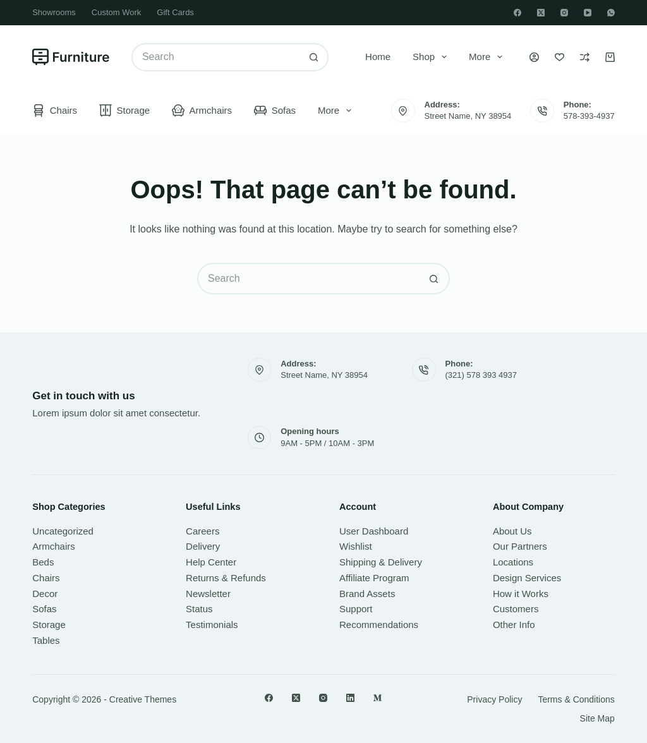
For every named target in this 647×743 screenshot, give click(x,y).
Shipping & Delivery (380, 562)
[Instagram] (564, 12)
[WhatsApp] (611, 12)
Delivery (203, 546)
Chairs (54, 110)
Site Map (597, 718)
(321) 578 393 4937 (481, 375)
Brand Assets (367, 593)
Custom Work (117, 12)
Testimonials (212, 624)
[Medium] (377, 698)
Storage (124, 110)
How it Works (520, 593)
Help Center (211, 562)
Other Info (514, 624)
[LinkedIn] (350, 698)
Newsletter (208, 593)
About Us (512, 531)
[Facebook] (517, 12)
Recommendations (378, 624)
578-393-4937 (589, 116)
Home (377, 56)
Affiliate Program (374, 577)
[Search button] (314, 57)
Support (356, 608)
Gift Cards (175, 12)
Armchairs (202, 110)
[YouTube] (587, 12)
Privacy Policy (494, 699)
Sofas (275, 110)
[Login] (534, 57)
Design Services (527, 577)
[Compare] (585, 57)
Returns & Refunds (226, 577)
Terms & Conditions (576, 699)
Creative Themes (142, 699)
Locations (513, 562)
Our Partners (520, 546)
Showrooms (54, 12)
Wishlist (355, 546)
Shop (432, 56)
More (488, 56)
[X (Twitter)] (541, 12)
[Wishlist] (559, 57)
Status (199, 608)
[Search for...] (215, 57)
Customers (516, 608)
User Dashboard (373, 531)
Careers (202, 531)
